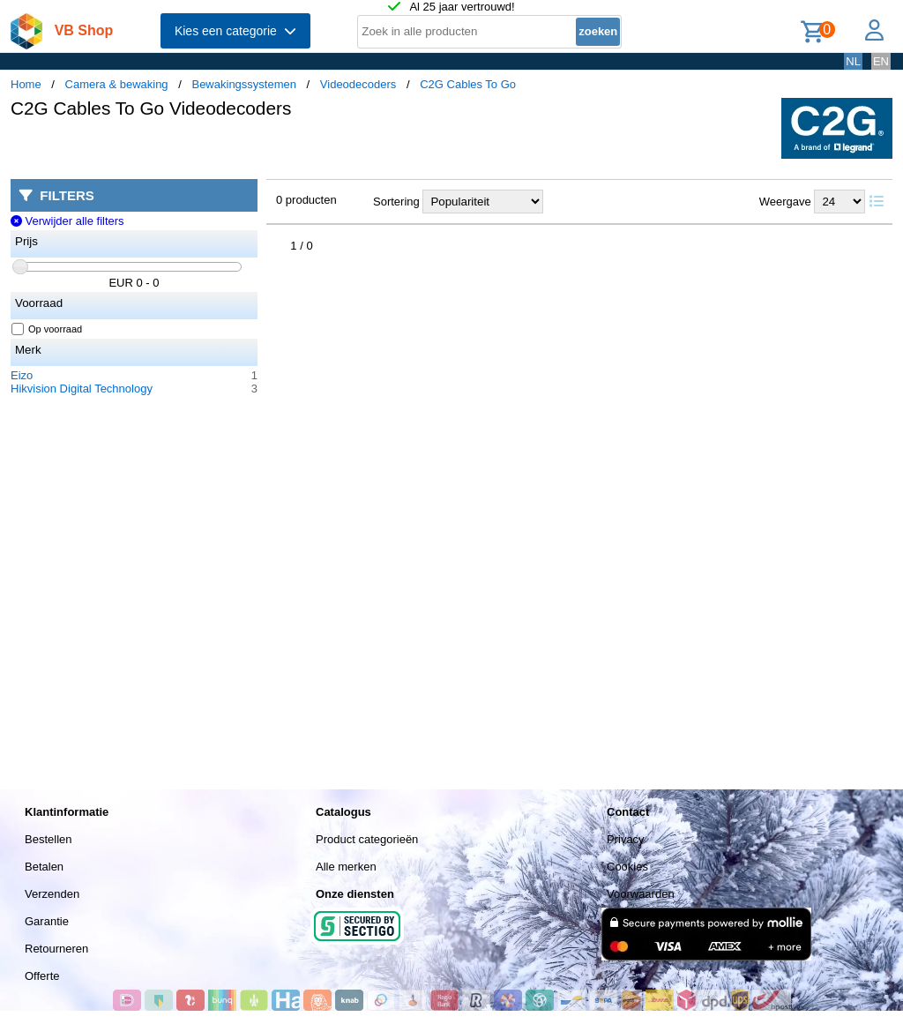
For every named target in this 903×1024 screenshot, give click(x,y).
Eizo (22, 375)
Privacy (626, 839)
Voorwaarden (641, 894)
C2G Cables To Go (468, 84)
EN (881, 61)
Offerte (42, 976)
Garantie (47, 921)
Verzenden (52, 894)
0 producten (306, 199)
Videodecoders (358, 84)
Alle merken (346, 866)
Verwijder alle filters (67, 221)
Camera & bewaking (116, 84)
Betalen (44, 866)
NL (853, 61)
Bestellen (48, 839)
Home (26, 84)
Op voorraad (47, 329)
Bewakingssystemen (243, 84)
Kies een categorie (235, 31)
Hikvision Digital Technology (82, 388)
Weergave (785, 201)
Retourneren (56, 948)
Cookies (627, 866)
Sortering (396, 201)
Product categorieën (367, 839)
